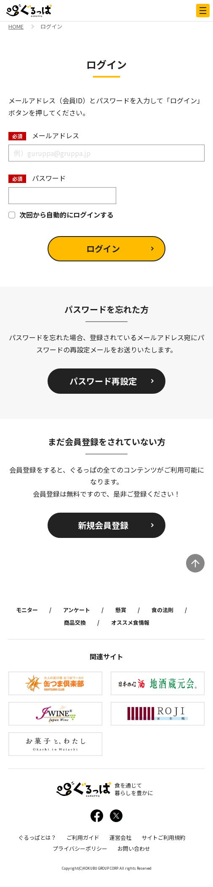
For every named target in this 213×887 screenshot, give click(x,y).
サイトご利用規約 (163, 837)
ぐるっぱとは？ (37, 837)
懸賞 (120, 610)
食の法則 (162, 610)
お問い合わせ (133, 848)
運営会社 (120, 837)
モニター (27, 610)
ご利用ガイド (83, 837)
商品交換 (75, 622)
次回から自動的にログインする (61, 214)
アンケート (76, 610)
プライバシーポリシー (80, 848)
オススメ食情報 (130, 622)
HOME (16, 27)
